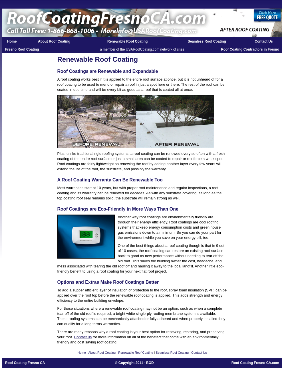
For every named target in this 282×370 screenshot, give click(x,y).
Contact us (83, 337)
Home (12, 41)
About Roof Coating (54, 41)
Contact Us (264, 41)
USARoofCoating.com (142, 49)
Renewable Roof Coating (127, 41)
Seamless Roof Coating (207, 41)
